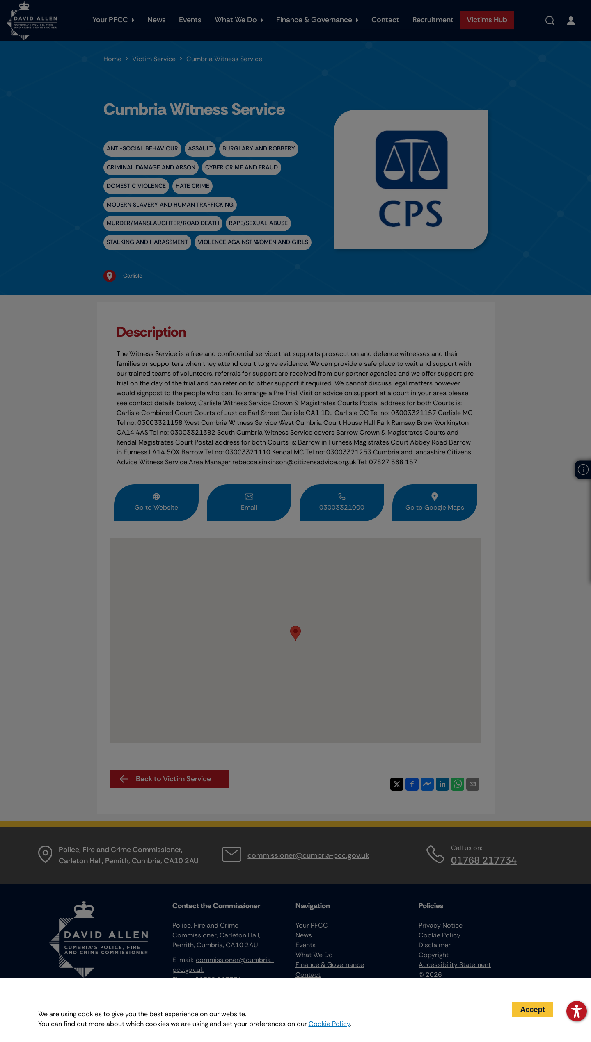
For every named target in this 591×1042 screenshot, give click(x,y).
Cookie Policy (329, 1023)
